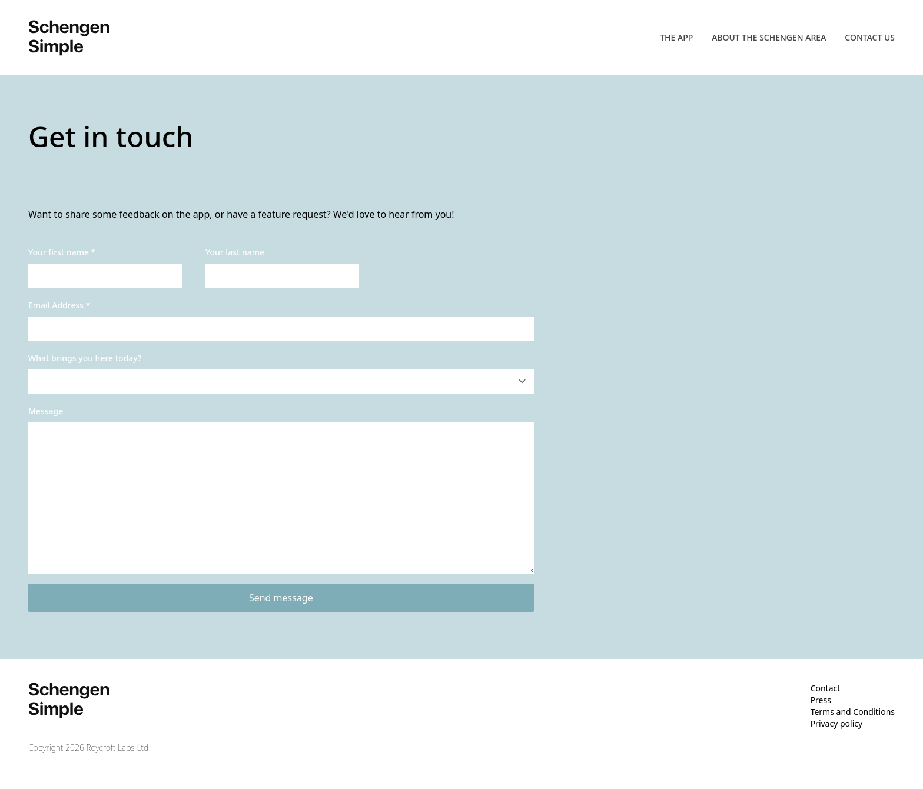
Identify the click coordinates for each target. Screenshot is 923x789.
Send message (281, 597)
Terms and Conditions (853, 711)
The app (676, 37)
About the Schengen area (769, 37)
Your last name (234, 252)
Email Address (59, 305)
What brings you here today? (84, 358)
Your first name (61, 252)
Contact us (870, 37)
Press (821, 699)
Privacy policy (837, 723)
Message (45, 411)
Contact (826, 688)
